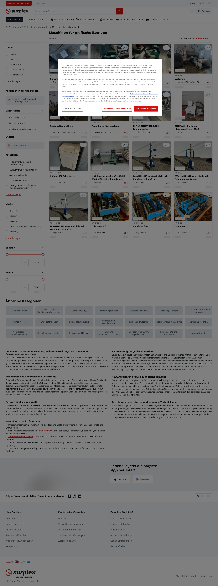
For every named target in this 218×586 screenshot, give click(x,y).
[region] (110, 87)
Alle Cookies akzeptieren (146, 108)
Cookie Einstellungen (72, 108)
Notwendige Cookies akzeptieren (117, 108)
